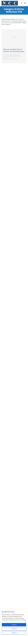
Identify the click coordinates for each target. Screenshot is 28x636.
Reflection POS (6, 57)
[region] (14, 622)
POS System (18, 56)
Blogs (4, 54)
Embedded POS (6, 56)
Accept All (14, 624)
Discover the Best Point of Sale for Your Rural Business (13, 50)
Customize (14, 628)
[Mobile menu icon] (25, 3)
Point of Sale (13, 56)
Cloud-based (9, 54)
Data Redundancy (16, 54)
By (6, 59)
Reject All (14, 632)
